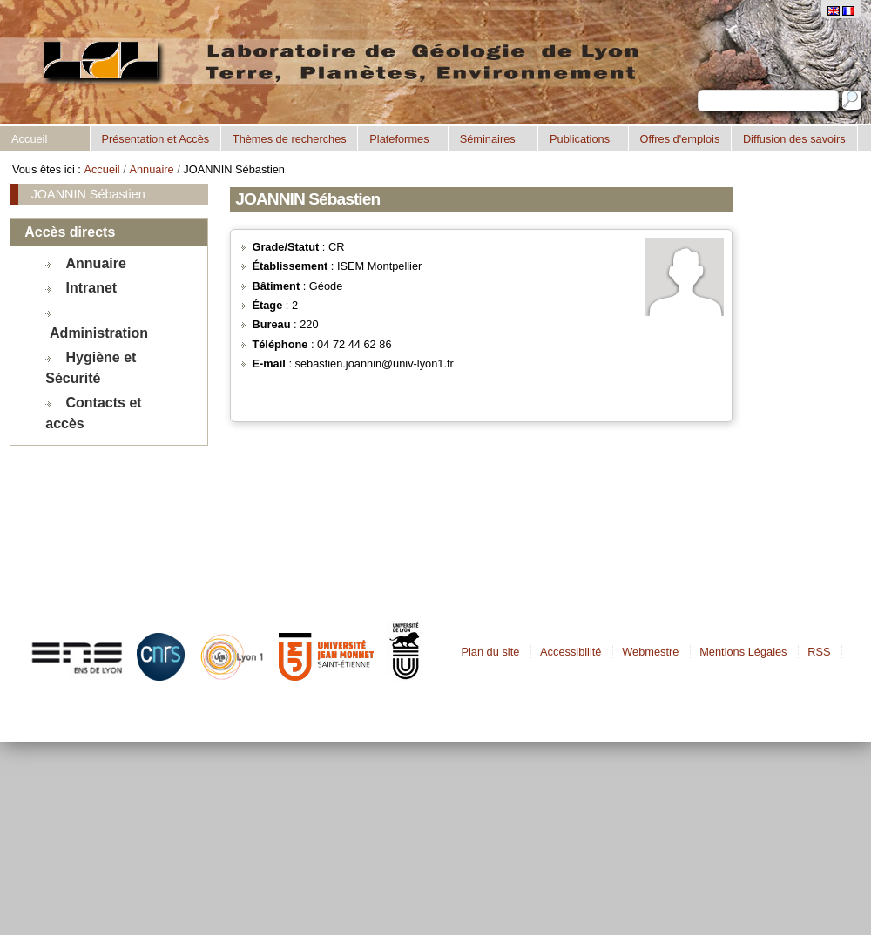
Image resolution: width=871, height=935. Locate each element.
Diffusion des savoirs (794, 138)
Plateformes (399, 138)
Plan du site (490, 651)
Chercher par (697, 89)
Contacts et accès (93, 413)
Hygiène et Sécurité (90, 368)
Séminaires (488, 138)
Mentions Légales (743, 651)
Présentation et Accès (155, 138)
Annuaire (151, 169)
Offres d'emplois (679, 138)
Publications (580, 138)
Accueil (29, 138)
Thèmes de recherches (290, 138)
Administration (99, 333)
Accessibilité (570, 651)
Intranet (92, 287)
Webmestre (650, 651)
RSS (818, 651)
